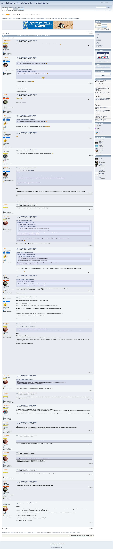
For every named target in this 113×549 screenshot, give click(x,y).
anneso (59, 18)
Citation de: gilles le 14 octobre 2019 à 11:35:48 (26, 222)
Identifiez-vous (99, 45)
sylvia (53, 18)
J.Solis (6, 57)
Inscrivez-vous (99, 46)
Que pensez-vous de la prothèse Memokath (28, 40)
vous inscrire (22, 7)
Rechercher (98, 39)
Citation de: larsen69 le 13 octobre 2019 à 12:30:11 (25, 170)
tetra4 (96, 100)
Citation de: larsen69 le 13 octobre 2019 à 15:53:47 (27, 224)
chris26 (56, 18)
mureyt (6, 422)
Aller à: (70, 535)
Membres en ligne (99, 131)
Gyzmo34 (101, 150)
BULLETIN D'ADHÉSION (103, 61)
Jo (61, 532)
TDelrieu (100, 164)
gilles (5, 94)
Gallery (97, 42)
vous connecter (14, 7)
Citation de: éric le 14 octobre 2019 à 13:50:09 (24, 220)
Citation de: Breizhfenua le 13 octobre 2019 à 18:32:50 (26, 326)
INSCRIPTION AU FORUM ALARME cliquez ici (102, 10)
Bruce (98, 132)
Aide (97, 37)
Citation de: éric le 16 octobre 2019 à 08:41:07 (24, 69)
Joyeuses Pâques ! (99, 83)
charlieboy (101, 147)
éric (5, 115)
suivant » (92, 31)
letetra (5, 204)
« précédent (88, 31)
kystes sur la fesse (98, 80)
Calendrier (98, 40)
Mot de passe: (98, 25)
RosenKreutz (97, 89)
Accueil (97, 34)
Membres (98, 43)
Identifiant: (99, 23)
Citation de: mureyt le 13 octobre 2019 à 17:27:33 (25, 379)
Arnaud (100, 145)
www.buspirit (24, 102)
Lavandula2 (101, 140)
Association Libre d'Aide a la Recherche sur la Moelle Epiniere (25, 3)
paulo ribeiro (97, 95)
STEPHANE (101, 173)
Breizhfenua (7, 40)
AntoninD (105, 116)
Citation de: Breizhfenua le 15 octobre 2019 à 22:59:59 (26, 61)
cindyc (105, 80)
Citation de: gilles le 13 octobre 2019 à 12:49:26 (28, 226)
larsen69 (6, 216)
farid (99, 167)
